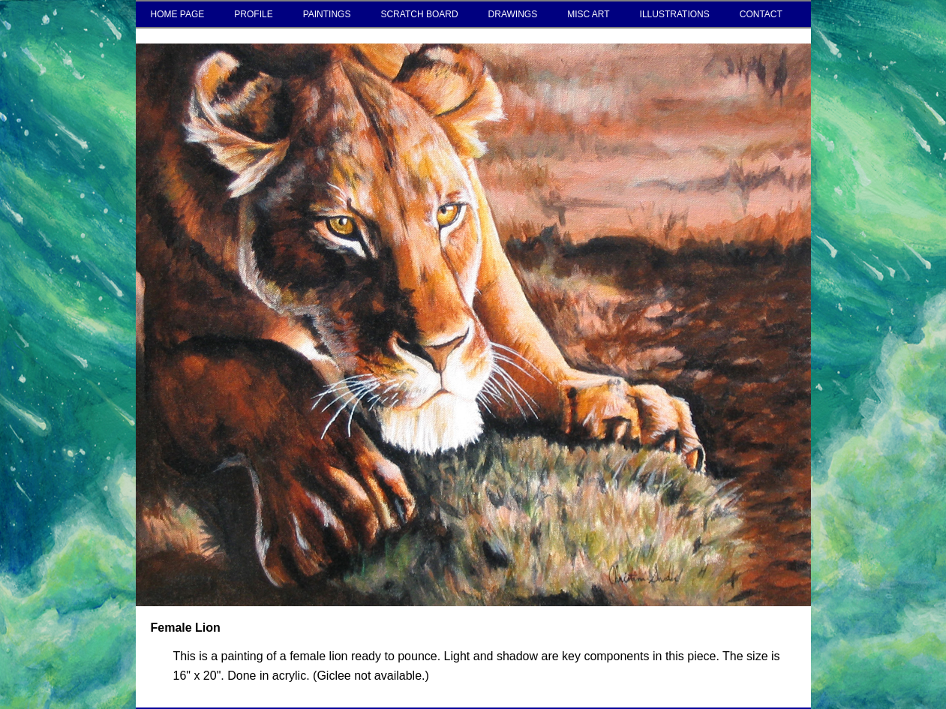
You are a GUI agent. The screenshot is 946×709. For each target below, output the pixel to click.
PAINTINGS (327, 14)
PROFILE (253, 14)
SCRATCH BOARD (419, 14)
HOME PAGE (178, 14)
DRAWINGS (513, 14)
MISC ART (588, 14)
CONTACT (761, 14)
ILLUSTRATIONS (675, 14)
